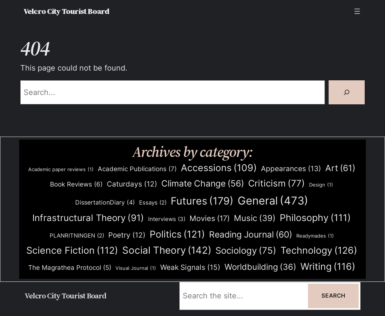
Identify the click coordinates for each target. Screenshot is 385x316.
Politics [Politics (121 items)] (177, 234)
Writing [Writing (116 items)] (327, 267)
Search (333, 295)
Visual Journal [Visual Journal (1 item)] (135, 268)
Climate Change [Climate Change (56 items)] (202, 183)
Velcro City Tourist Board (66, 11)
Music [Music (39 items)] (255, 218)
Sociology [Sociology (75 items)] (245, 251)
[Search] (347, 92)
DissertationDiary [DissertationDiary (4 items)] (105, 202)
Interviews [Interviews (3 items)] (166, 219)
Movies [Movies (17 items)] (209, 218)
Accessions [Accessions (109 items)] (219, 168)
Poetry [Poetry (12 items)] (127, 235)
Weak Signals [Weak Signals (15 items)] (190, 267)
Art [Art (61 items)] (340, 168)
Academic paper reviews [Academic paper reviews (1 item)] (61, 169)
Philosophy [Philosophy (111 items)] (315, 218)
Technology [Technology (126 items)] (318, 250)
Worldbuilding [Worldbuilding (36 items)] (260, 267)
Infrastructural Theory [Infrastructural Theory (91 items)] (88, 218)
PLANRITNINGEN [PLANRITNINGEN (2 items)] (77, 236)
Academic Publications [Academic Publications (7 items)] (137, 169)
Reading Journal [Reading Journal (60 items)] (250, 234)
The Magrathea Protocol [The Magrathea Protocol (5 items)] (69, 267)
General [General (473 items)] (273, 200)
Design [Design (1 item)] (321, 185)
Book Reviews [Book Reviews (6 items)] (76, 184)
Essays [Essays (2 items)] (153, 203)
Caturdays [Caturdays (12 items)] (132, 184)
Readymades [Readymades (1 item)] (315, 236)
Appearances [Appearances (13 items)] (291, 169)
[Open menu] (357, 11)
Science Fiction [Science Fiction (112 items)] (72, 250)
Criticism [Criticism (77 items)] (276, 183)
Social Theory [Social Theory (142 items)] (166, 250)
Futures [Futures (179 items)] (202, 201)
